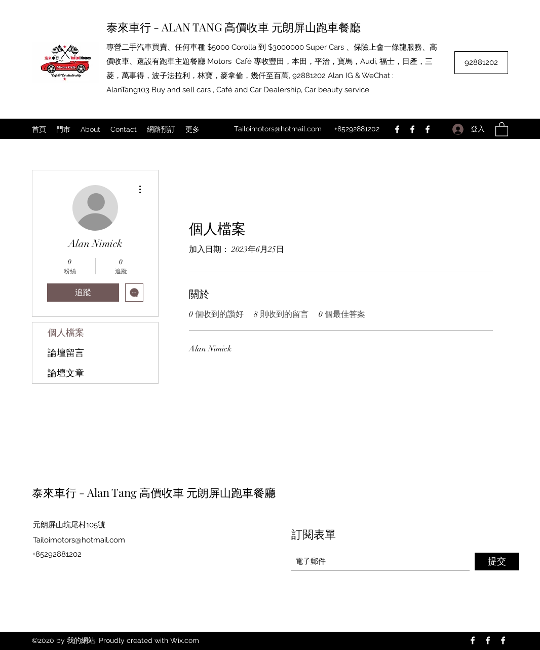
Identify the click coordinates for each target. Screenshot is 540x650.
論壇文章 (66, 373)
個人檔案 (66, 332)
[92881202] (481, 62)
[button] (501, 128)
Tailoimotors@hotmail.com (278, 129)
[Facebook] (397, 129)
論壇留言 (66, 352)
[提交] (497, 561)
